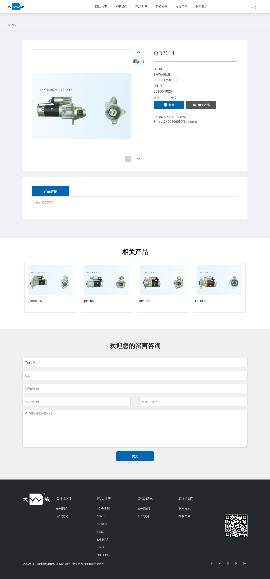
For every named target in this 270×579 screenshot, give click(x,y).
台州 (86, 564)
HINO (173, 97)
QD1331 (144, 301)
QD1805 (88, 301)
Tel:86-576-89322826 (170, 117)
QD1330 (200, 301)
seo (91, 564)
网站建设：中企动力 (71, 564)
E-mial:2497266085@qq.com (175, 121)
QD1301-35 (34, 301)
